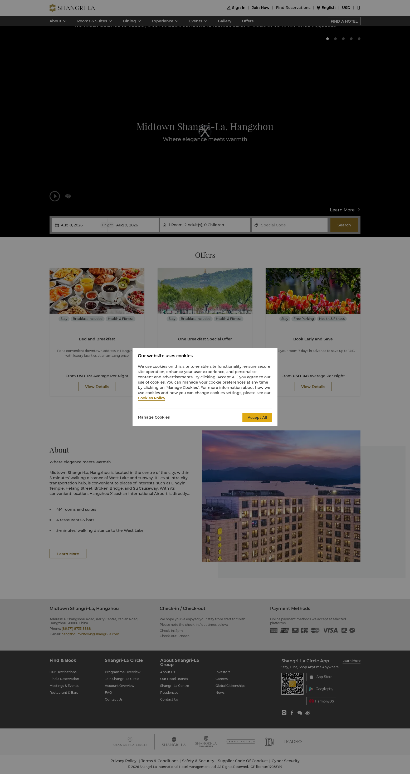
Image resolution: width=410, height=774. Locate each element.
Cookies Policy (151, 398)
